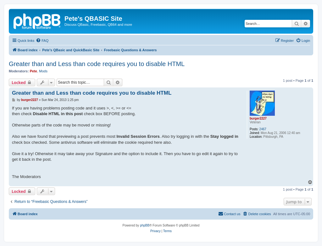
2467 (262, 129)
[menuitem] (42, 40)
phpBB (144, 225)
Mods (43, 71)
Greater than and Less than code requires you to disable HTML (97, 63)
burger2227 (258, 118)
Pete (33, 71)
